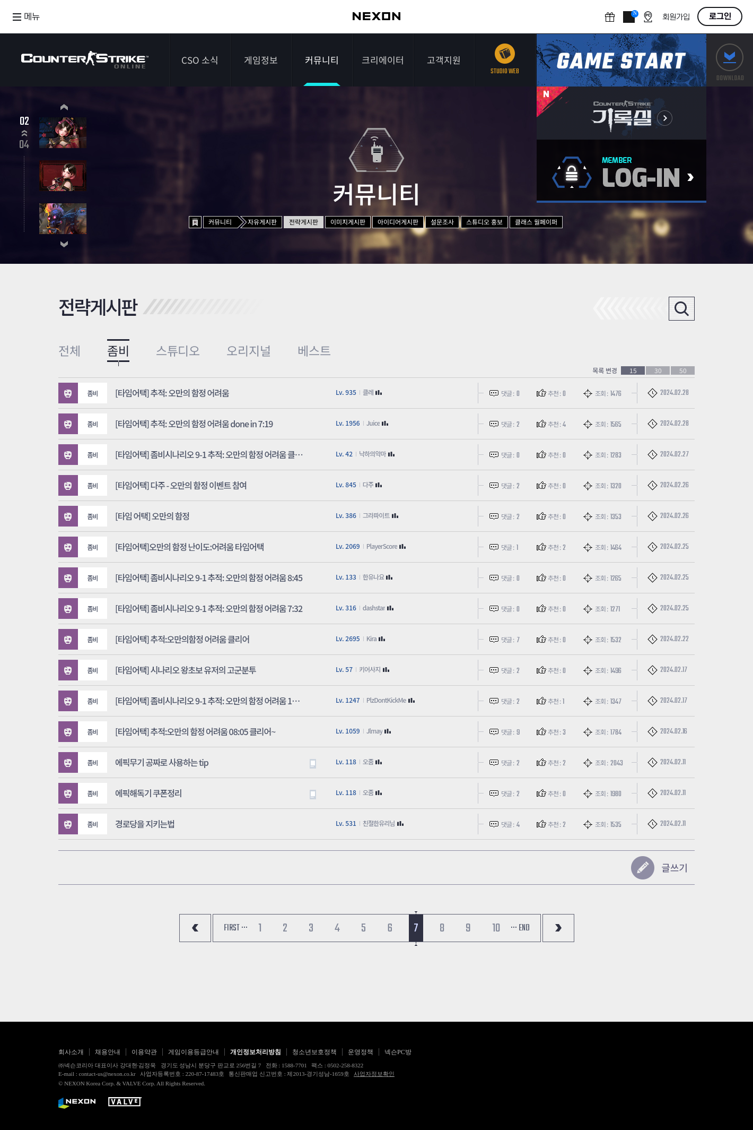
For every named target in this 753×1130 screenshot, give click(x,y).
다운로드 (729, 60)
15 (633, 370)
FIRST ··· (236, 928)
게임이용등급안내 (193, 1052)
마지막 (558, 928)
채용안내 (107, 1052)
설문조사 (442, 221)
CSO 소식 (199, 59)
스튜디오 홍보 (484, 221)
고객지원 (444, 59)
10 (496, 928)
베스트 (314, 350)
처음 (195, 928)
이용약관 (144, 1052)
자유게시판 (262, 221)
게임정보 (261, 59)
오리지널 (248, 350)
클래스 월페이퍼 (536, 221)
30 (658, 370)
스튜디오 (178, 350)
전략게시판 (303, 221)
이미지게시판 (347, 221)
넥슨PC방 (397, 1052)
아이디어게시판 (398, 221)
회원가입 (676, 17)
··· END (520, 928)
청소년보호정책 (314, 1052)
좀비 (118, 350)
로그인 (720, 16)
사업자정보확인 (374, 1074)
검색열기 (681, 308)
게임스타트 (621, 60)
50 (683, 370)
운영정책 (360, 1052)
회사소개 (71, 1052)
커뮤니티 (322, 59)
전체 (69, 350)
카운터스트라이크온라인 (85, 59)
